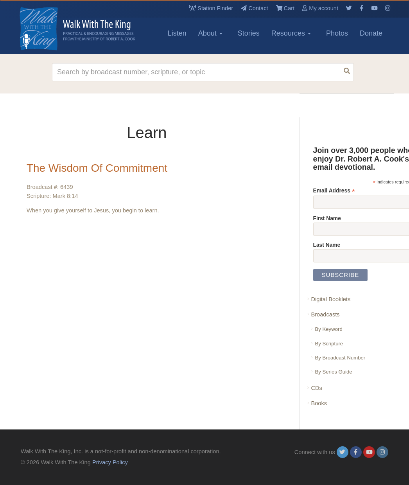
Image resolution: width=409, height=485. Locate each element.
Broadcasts (325, 314)
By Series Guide (333, 372)
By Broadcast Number (340, 358)
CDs (316, 388)
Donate (371, 33)
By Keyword (329, 329)
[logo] (56, 28)
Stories (249, 33)
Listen (177, 33)
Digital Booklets (331, 299)
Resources (291, 33)
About (210, 33)
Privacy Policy (110, 462)
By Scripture (329, 344)
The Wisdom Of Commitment (97, 168)
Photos (337, 33)
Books (319, 403)
